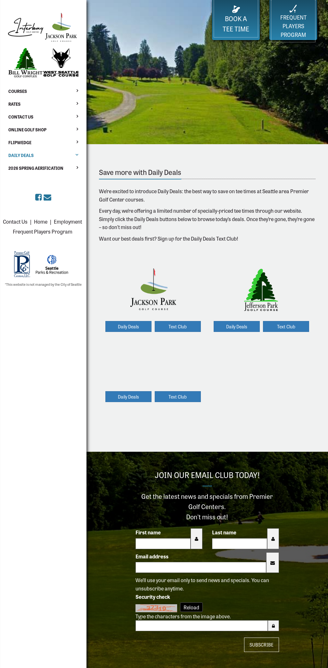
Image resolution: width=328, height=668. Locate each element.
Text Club (177, 326)
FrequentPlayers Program (293, 21)
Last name (224, 532)
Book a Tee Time (236, 19)
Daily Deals (21, 155)
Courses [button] (17, 91)
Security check (152, 596)
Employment (68, 221)
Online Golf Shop (27, 130)
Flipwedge (19, 142)
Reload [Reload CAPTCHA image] (191, 607)
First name (148, 532)
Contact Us (20, 117)
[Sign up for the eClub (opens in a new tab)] (47, 196)
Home (40, 221)
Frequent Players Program (42, 231)
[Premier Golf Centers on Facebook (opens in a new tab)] (39, 196)
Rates (14, 104)
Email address (151, 556)
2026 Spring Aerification (35, 168)
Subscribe (262, 644)
